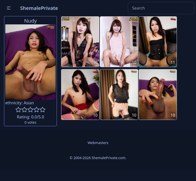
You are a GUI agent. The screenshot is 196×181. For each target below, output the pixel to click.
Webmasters (98, 142)
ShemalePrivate (39, 8)
